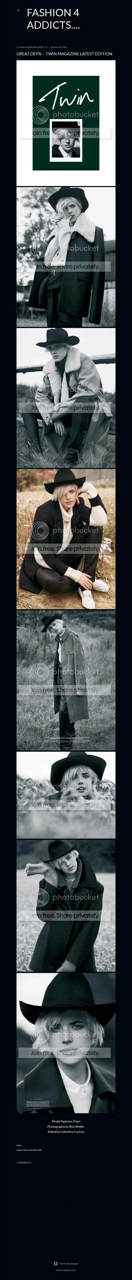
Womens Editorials (32, 1150)
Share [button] (19, 1145)
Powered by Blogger (66, 1264)
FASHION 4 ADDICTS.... (53, 18)
